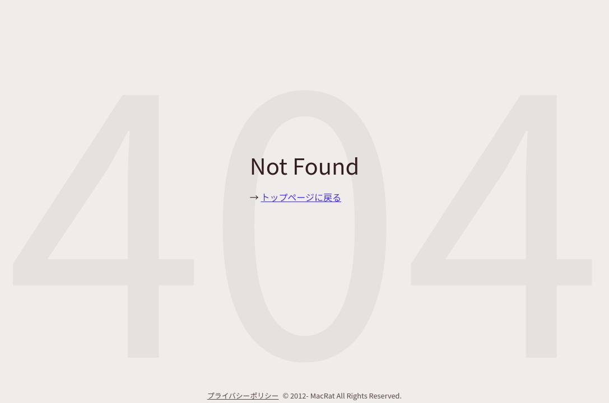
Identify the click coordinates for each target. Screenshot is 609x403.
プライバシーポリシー (243, 395)
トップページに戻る (301, 197)
